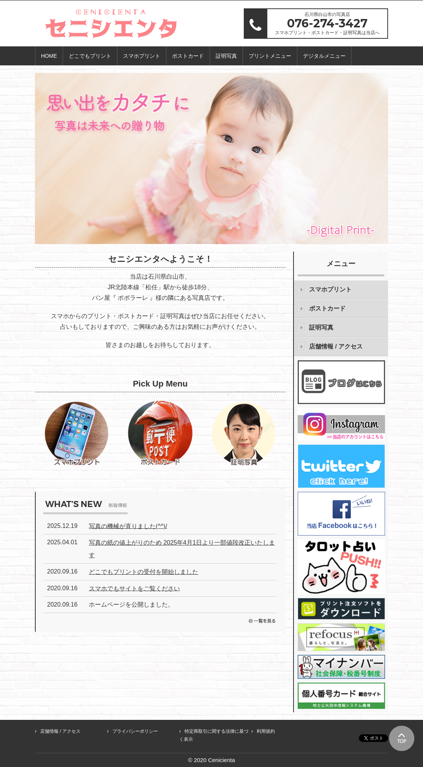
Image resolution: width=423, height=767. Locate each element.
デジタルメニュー (324, 56)
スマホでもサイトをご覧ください (134, 588)
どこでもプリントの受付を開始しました (143, 572)
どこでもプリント (90, 56)
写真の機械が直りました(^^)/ (128, 526)
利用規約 (266, 731)
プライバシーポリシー (135, 731)
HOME (49, 56)
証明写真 (226, 56)
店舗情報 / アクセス (336, 346)
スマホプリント (141, 56)
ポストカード (188, 56)
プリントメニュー (270, 56)
